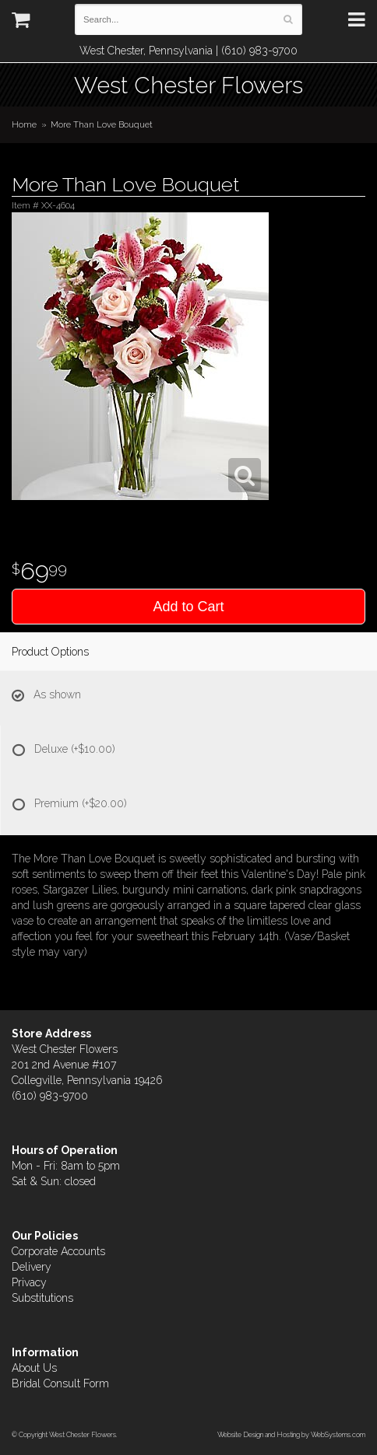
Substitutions (42, 1298)
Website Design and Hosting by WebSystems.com (291, 1434)
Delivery (31, 1267)
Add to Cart (188, 606)
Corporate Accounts (58, 1251)
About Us (34, 1368)
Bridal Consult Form (60, 1383)
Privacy (29, 1282)
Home (24, 124)
